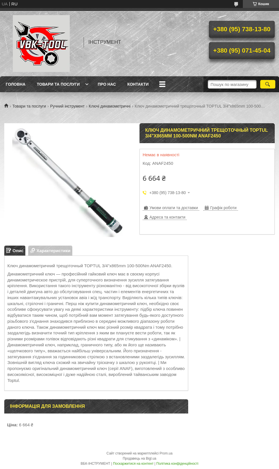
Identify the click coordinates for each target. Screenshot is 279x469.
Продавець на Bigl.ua (139, 458)
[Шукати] (267, 84)
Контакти (138, 84)
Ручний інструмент (67, 106)
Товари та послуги (58, 84)
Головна (15, 84)
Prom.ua (166, 453)
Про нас (107, 84)
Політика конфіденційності (177, 464)
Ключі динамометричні (110, 106)
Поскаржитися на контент (133, 464)
